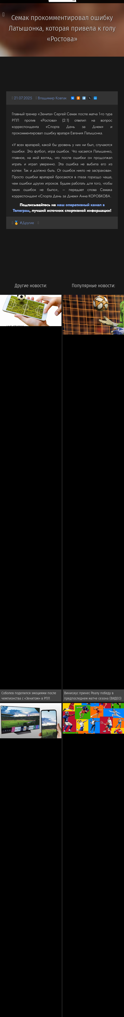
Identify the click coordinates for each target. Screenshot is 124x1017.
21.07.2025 (23, 98)
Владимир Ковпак (52, 98)
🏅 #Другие (24, 222)
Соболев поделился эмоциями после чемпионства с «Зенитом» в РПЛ (28, 695)
